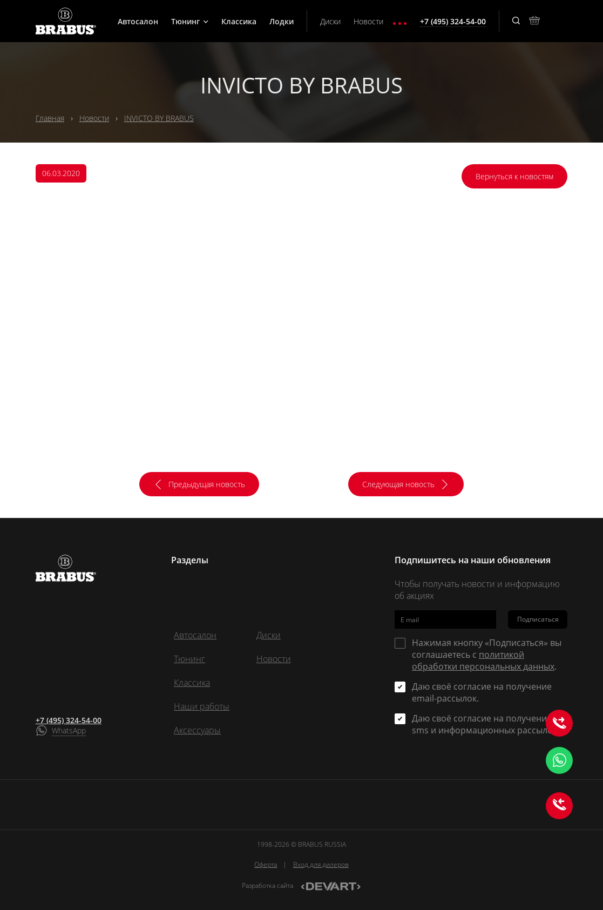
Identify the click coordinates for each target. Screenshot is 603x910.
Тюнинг (189, 21)
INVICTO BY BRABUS (159, 118)
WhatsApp (69, 730)
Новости (368, 21)
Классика (238, 21)
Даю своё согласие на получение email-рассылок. (482, 692)
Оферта (265, 864)
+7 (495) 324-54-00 (68, 720)
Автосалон (138, 21)
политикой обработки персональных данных (483, 660)
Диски (330, 21)
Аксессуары (197, 730)
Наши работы (201, 706)
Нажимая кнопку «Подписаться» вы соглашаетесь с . (486, 654)
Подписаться (538, 619)
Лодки (281, 21)
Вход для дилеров (321, 864)
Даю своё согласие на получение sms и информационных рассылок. (485, 724)
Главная (50, 118)
